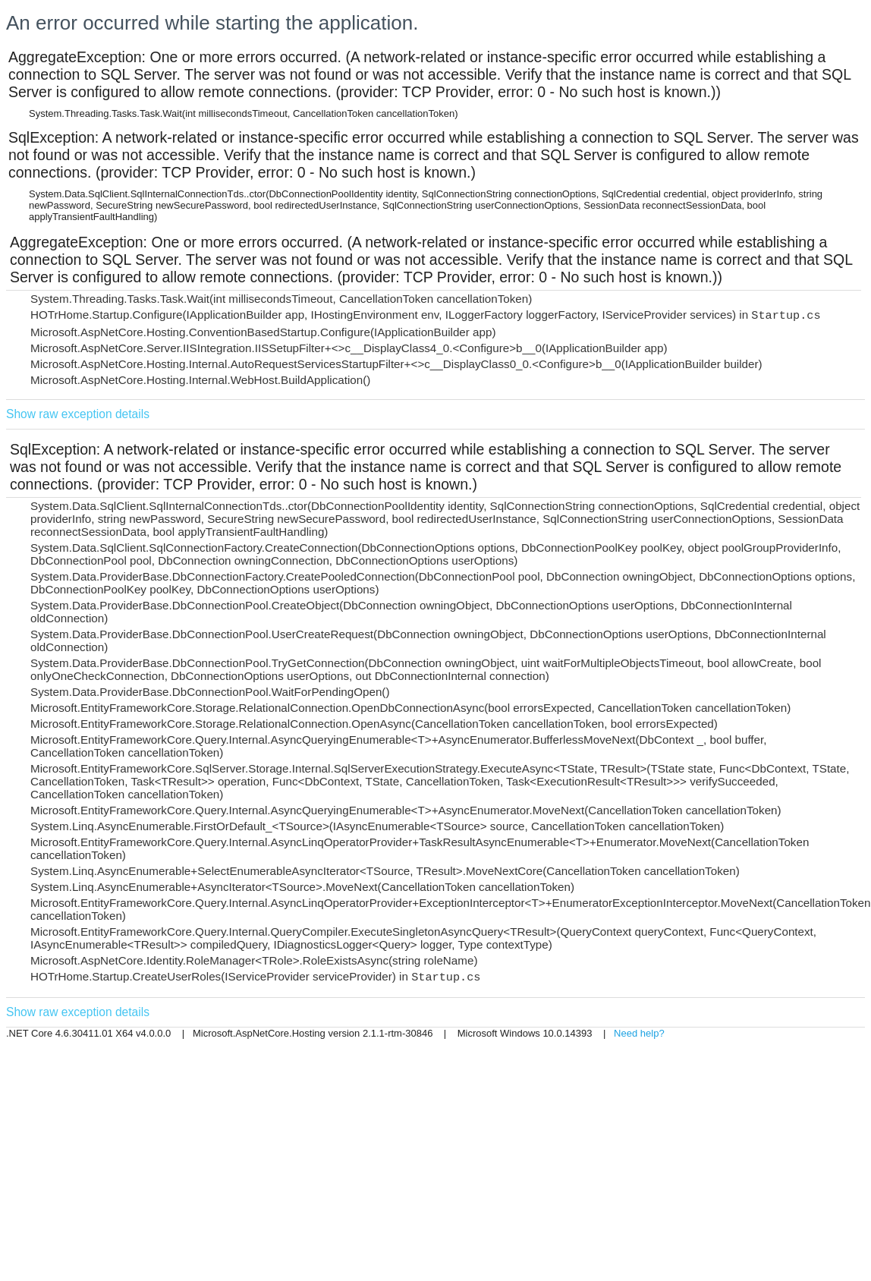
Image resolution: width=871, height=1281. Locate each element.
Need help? (639, 1033)
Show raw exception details (77, 414)
